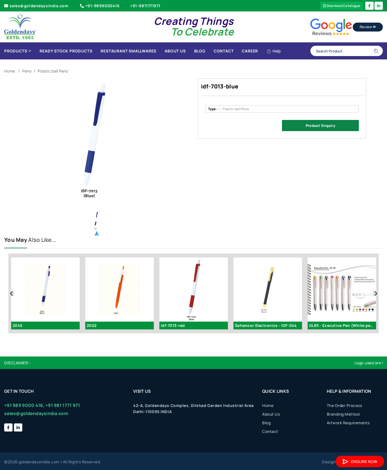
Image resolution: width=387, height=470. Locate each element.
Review (368, 26)
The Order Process (344, 405)
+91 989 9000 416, (24, 405)
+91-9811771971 (145, 5)
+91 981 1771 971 (62, 405)
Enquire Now (359, 461)
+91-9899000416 (99, 5)
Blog (199, 51)
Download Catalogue (341, 5)
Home (9, 71)
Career (250, 51)
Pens (26, 71)
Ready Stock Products (66, 51)
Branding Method (343, 414)
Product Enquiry (320, 125)
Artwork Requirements (348, 422)
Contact (224, 51)
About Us (175, 51)
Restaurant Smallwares (128, 51)
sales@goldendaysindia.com (36, 5)
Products (17, 51)
